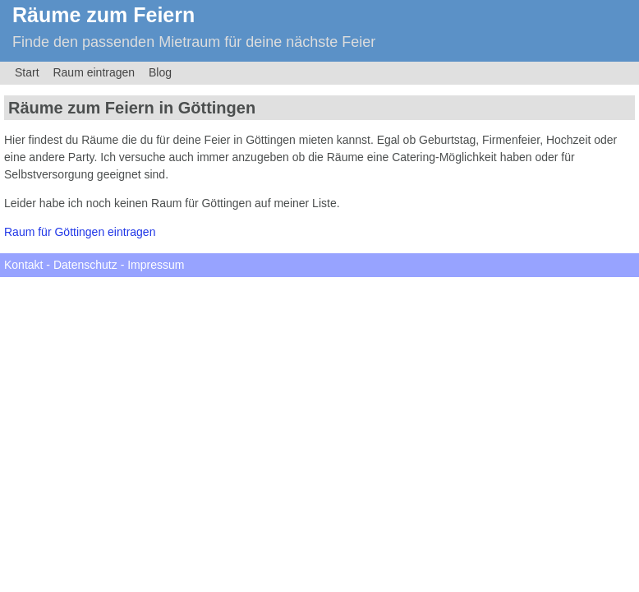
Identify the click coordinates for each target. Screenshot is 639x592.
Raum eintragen (94, 72)
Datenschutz (85, 264)
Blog (160, 72)
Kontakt (23, 264)
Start (27, 72)
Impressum (155, 264)
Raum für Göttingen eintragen (79, 231)
